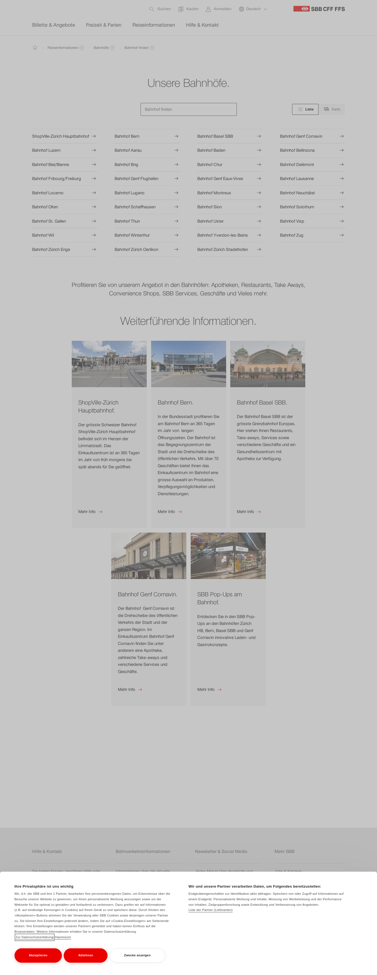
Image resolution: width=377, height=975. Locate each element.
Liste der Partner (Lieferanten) (210, 910)
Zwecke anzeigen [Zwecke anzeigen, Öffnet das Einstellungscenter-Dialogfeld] (137, 955)
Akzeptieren (38, 955)
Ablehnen (85, 955)
